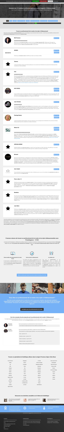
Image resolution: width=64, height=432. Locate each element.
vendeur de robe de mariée (52, 20)
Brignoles (10, 375)
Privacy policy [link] (56, 1)
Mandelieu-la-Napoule (39, 364)
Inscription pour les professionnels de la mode (32, 309)
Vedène (54, 377)
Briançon (10, 373)
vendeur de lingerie (44, 20)
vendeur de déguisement (35, 20)
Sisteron (53, 368)
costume (27, 20)
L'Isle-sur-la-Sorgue (39, 362)
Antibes (10, 362)
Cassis (10, 382)
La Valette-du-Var (24, 382)
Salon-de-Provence (54, 364)
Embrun (25, 362)
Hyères (25, 371)
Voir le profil (56, 50)
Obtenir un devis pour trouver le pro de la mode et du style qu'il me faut (32, 275)
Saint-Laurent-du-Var (54, 360)
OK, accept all (35, 1)
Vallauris (53, 375)
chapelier (14, 20)
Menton (39, 373)
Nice (39, 379)
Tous (7, 20)
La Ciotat (24, 375)
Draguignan (24, 360)
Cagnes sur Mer (10, 377)
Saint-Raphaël (54, 362)
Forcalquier (24, 364)
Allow (36, 23)
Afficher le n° (56, 52)
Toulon (54, 373)
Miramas (39, 375)
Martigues (39, 371)
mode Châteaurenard (26, 425)
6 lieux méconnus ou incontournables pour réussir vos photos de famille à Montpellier (14, 400)
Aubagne (10, 368)
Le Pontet (39, 360)
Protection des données (7, 425)
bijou (11, 20)
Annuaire (5, 421)
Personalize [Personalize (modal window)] (50, 1)
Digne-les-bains (10, 386)
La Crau (25, 377)
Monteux (39, 377)
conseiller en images (21, 20)
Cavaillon (10, 384)
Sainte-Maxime (39, 384)
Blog (4, 427)
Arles (10, 366)
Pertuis (39, 382)
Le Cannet (24, 384)
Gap (24, 368)
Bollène (10, 371)
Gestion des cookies (7, 426)
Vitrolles (53, 379)
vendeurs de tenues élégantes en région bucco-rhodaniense (28, 82)
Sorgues (53, 371)
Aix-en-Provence (10, 360)
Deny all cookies (43, 1)
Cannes (10, 379)
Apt (10, 364)
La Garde (24, 379)
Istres (25, 373)
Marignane (39, 368)
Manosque (39, 366)
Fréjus (25, 366)
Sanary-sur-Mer (53, 366)
